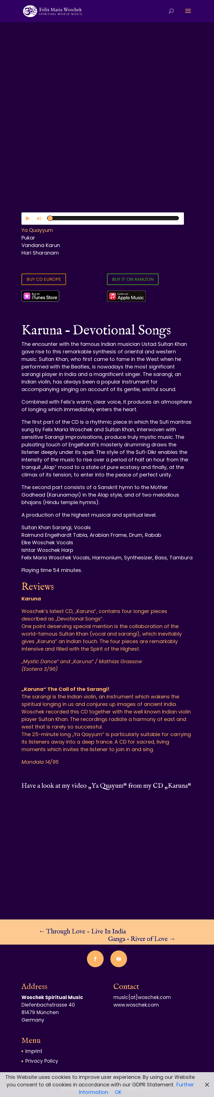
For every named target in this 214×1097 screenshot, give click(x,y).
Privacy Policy (41, 1061)
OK (118, 1092)
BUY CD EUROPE (43, 279)
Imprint (33, 1051)
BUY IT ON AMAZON (133, 279)
